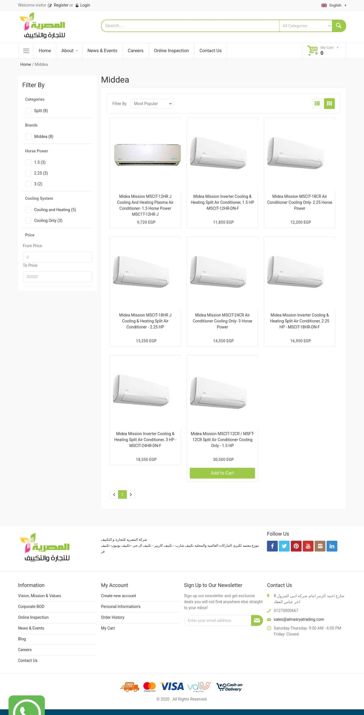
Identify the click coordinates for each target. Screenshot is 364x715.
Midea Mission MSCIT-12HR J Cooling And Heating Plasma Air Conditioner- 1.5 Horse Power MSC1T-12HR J (145, 205)
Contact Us (210, 50)
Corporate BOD (31, 606)
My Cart (108, 628)
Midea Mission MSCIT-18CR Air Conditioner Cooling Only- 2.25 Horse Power (299, 202)
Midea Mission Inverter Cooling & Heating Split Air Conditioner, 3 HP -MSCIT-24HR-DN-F (145, 439)
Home (45, 50)
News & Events (102, 50)
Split (41, 110)
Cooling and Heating (55, 209)
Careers (136, 50)
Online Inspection (171, 50)
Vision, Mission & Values (39, 596)
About (68, 50)
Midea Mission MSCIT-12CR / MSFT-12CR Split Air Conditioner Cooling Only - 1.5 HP (222, 439)
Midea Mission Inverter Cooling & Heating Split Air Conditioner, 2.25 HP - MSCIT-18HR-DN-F (299, 321)
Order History (112, 617)
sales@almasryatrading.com (299, 619)
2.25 (41, 173)
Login (82, 5)
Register (57, 5)
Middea (43, 136)
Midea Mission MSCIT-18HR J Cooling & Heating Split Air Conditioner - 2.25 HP (145, 321)
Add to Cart (222, 473)
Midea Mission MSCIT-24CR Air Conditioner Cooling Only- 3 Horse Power (222, 321)
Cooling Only (48, 220)
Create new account (118, 596)
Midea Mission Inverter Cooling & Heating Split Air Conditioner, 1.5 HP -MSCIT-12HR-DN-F (222, 202)
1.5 (40, 162)
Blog (22, 639)
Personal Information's (121, 606)
